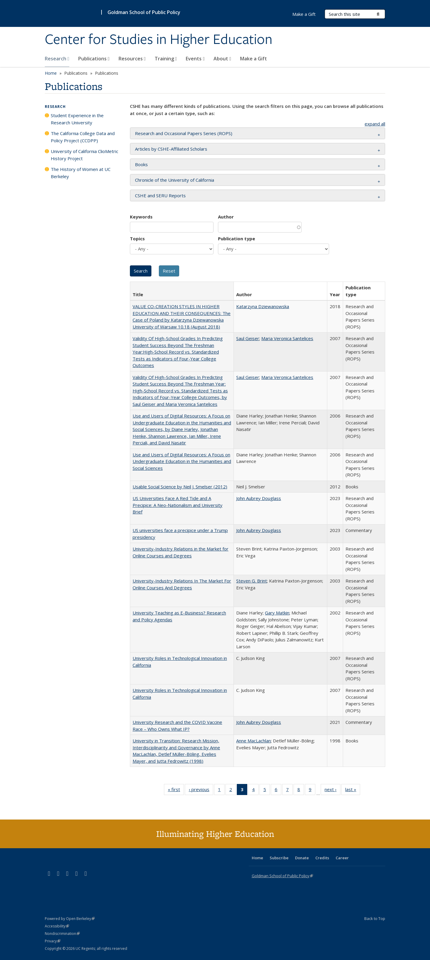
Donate (302, 857)
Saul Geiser (247, 338)
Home (51, 73)
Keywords (141, 217)
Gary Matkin (277, 613)
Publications (94, 58)
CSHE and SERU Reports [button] (160, 195)
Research (57, 58)
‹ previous (201, 790)
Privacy (52, 941)
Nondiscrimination (62, 933)
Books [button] (141, 164)
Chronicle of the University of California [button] (174, 180)
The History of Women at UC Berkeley (80, 172)
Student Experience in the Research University (77, 119)
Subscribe (279, 857)
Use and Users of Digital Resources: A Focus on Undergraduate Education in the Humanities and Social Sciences (182, 461)
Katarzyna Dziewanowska (262, 306)
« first (176, 790)
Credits (322, 857)
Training (166, 58)
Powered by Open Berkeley (70, 918)
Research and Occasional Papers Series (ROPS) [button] (183, 133)
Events (195, 58)
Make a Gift (253, 58)
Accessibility (57, 926)
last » (352, 790)
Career (342, 857)
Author (226, 217)
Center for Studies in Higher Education (158, 40)
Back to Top (374, 918)
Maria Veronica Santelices (287, 338)
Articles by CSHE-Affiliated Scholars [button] (171, 149)
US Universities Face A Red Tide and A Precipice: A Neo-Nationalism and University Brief (177, 505)
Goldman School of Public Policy (144, 12)
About (222, 58)
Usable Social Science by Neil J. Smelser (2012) (180, 487)
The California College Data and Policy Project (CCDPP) (83, 136)
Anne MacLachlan (253, 741)
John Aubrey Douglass (258, 498)
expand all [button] (375, 124)
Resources (132, 58)
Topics (137, 238)
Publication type (236, 238)
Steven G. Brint (251, 581)
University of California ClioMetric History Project (84, 154)
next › (332, 790)
